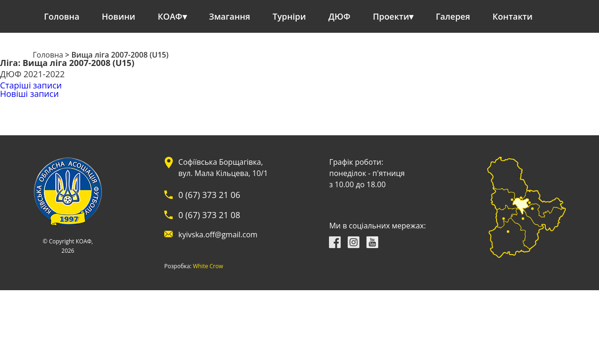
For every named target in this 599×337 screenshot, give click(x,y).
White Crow (208, 266)
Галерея (453, 16)
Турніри (289, 16)
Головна (62, 16)
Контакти (513, 16)
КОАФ (170, 16)
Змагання (229, 16)
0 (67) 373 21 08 (209, 215)
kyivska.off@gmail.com (217, 234)
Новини (118, 16)
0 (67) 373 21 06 (209, 194)
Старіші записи (31, 85)
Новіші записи (29, 93)
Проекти (391, 16)
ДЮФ (340, 16)
